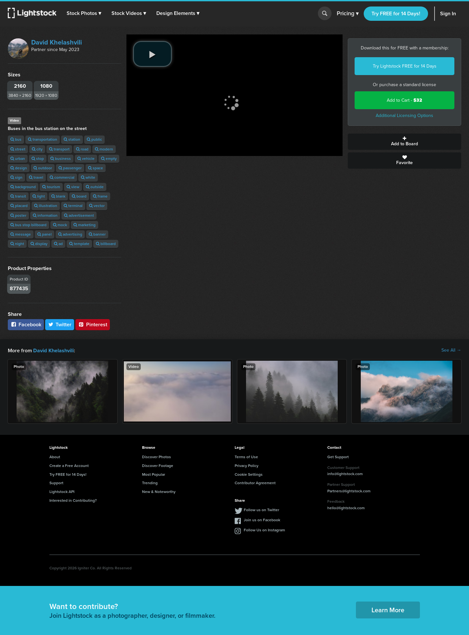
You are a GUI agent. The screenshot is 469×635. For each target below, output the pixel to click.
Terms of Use (246, 457)
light (39, 196)
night (17, 244)
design (18, 168)
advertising (70, 234)
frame (100, 196)
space (95, 168)
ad (58, 244)
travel (36, 177)
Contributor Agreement (255, 483)
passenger (70, 168)
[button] (84, 13)
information (45, 215)
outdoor (42, 168)
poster (18, 215)
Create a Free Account (69, 465)
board (79, 196)
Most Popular (153, 474)
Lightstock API (61, 491)
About (54, 457)
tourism (51, 187)
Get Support (338, 457)
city (37, 149)
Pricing (347, 13)
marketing (84, 225)
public (94, 139)
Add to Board (404, 141)
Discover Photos (156, 457)
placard (19, 206)
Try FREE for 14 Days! (395, 13)
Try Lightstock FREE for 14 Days (404, 66)
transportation (42, 139)
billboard (106, 244)
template (79, 244)
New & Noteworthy (159, 491)
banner (97, 234)
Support (56, 483)
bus (15, 139)
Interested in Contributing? (73, 500)
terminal (73, 206)
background (23, 187)
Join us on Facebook (262, 520)
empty (109, 159)
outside (95, 187)
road (82, 149)
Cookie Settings (249, 474)
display (39, 244)
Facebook (25, 324)
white (88, 177)
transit (18, 196)
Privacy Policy (246, 465)
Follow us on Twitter (261, 509)
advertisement (79, 215)
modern (104, 149)
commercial (62, 177)
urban (17, 159)
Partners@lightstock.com (349, 491)
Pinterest (92, 324)
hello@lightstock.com (346, 508)
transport (59, 149)
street (17, 149)
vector (97, 206)
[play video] (152, 54)
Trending (150, 483)
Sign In (448, 13)
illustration (45, 206)
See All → (451, 350)
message (20, 234)
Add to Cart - (404, 100)
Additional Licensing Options (404, 115)
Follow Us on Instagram (264, 530)
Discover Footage (157, 465)
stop (38, 159)
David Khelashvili (56, 42)
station (72, 139)
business (60, 159)
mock (60, 225)
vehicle (86, 159)
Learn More (387, 610)
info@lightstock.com (345, 473)
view (73, 187)
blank (58, 196)
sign (16, 177)
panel (44, 234)
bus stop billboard (28, 225)
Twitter (60, 324)
